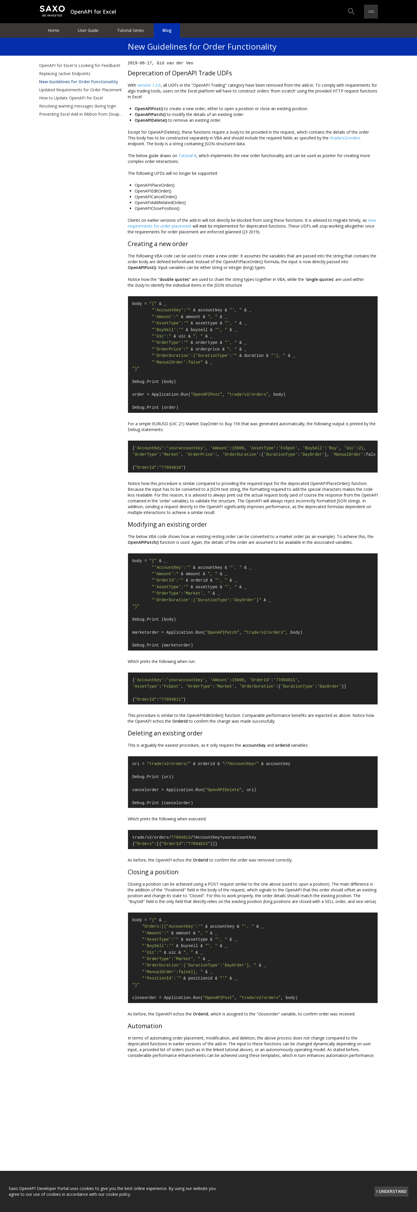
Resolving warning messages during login (77, 106)
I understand (391, 1191)
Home (53, 30)
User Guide (88, 30)
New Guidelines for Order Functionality (78, 81)
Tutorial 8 (187, 155)
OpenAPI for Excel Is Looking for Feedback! (79, 65)
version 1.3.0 (149, 85)
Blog (166, 30)
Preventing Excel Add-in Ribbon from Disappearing (81, 114)
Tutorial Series (130, 30)
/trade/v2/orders (345, 138)
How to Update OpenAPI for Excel (71, 98)
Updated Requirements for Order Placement (80, 89)
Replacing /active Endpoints (64, 73)
